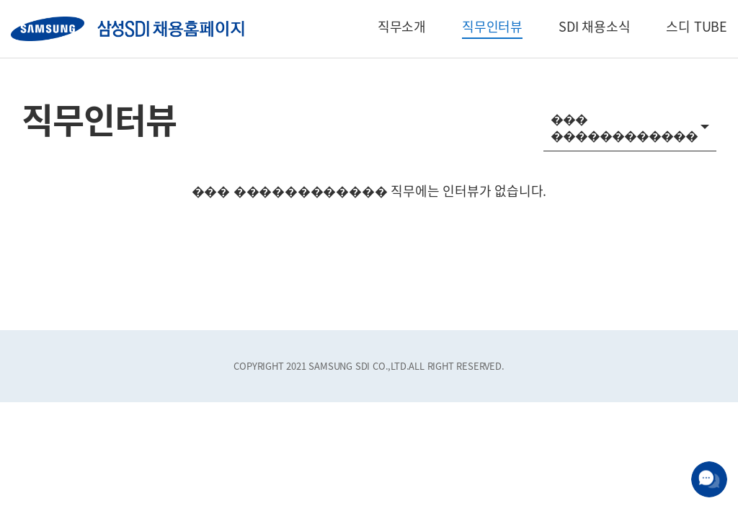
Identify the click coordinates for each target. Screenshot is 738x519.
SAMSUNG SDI (127, 29)
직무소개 (402, 26)
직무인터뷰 (492, 26)
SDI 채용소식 (594, 26)
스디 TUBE (696, 26)
